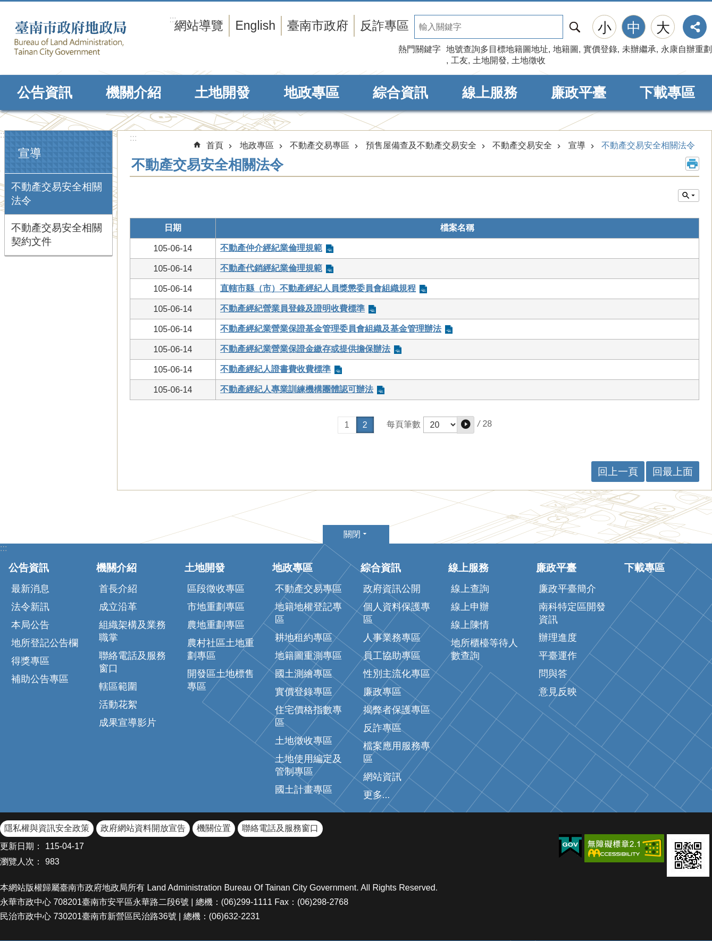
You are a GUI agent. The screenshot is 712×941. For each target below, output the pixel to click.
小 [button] (605, 27)
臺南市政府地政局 (86, 38)
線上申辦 (470, 606)
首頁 (214, 145)
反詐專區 (384, 25)
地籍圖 (566, 49)
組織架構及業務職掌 (132, 631)
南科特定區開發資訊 (572, 613)
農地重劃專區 (216, 625)
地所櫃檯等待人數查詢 (484, 649)
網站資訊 (382, 777)
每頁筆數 (404, 424)
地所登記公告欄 (44, 643)
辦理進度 (558, 637)
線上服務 (489, 92)
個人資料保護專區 (396, 613)
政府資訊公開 (392, 588)
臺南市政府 (317, 25)
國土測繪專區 (303, 673)
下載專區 (667, 92)
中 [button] (634, 27)
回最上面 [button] (672, 471)
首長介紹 (118, 588)
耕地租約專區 (303, 637)
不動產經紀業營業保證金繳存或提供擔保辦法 (305, 348)
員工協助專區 (392, 655)
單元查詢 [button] (688, 195)
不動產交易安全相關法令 (56, 193)
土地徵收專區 (303, 740)
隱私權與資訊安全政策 (46, 828)
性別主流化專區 (396, 673)
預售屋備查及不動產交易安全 (421, 145)
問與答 (553, 673)
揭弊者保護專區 (396, 710)
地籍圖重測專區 (308, 655)
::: (3, 134)
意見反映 (558, 691)
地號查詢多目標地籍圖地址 (497, 49)
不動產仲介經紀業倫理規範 (271, 247)
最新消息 (30, 588)
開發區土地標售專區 (220, 680)
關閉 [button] (352, 534)
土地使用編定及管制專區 (308, 765)
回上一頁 (618, 471)
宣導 (29, 153)
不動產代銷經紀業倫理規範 (271, 268)
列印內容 (692, 164)
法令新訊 (30, 606)
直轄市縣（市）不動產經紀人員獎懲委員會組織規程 (318, 288)
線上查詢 (470, 588)
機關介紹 (133, 92)
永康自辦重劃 (686, 49)
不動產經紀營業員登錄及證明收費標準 (292, 308)
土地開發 (490, 60)
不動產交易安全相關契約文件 (56, 234)
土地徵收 (529, 60)
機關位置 (214, 828)
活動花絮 (118, 704)
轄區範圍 (118, 686)
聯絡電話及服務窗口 (132, 662)
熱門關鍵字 (419, 49)
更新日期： (21, 846)
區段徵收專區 (216, 588)
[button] (465, 425)
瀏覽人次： (21, 861)
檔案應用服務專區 (396, 752)
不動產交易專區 (319, 145)
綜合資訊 (400, 92)
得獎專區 (30, 661)
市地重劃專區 (216, 606)
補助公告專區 (40, 679)
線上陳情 (470, 625)
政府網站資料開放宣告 (143, 828)
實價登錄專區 (303, 691)
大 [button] (663, 27)
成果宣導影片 (127, 722)
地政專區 (311, 92)
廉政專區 (382, 691)
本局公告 (30, 625)
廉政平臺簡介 (567, 588)
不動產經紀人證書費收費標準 (275, 369)
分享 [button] (695, 27)
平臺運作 (558, 655)
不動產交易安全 (522, 145)
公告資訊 (44, 92)
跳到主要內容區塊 (5, 5)
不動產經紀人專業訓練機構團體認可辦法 (296, 389)
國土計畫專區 (303, 789)
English (255, 25)
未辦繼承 (639, 49)
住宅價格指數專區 (308, 716)
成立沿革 (118, 606)
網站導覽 (198, 25)
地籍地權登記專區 (308, 613)
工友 (459, 60)
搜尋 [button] (574, 27)
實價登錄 (600, 49)
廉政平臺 (578, 92)
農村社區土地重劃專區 (220, 649)
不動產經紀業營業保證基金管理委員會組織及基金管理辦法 (330, 328)
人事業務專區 (392, 637)
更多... (376, 795)
